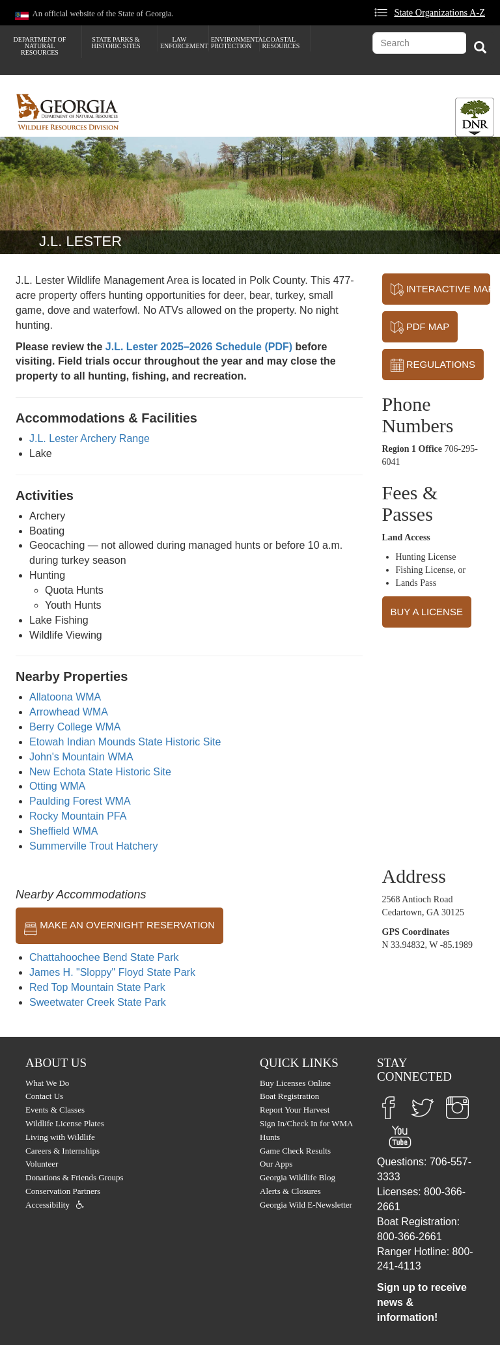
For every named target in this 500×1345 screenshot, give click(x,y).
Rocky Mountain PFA (77, 816)
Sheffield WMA (63, 831)
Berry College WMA (74, 726)
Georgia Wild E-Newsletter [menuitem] (306, 1205)
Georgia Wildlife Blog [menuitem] (297, 1177)
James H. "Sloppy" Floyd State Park (112, 972)
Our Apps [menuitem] (276, 1164)
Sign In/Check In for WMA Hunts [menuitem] (306, 1130)
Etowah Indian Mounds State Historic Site (125, 741)
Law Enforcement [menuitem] (184, 42)
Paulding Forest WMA (80, 801)
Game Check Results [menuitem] (295, 1151)
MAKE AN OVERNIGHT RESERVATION (119, 926)
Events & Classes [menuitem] (55, 1110)
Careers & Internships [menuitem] (62, 1151)
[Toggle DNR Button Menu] (474, 117)
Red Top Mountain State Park (97, 987)
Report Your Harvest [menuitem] (294, 1110)
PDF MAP (420, 327)
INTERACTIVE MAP (440, 289)
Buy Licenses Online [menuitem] (295, 1083)
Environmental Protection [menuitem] (235, 42)
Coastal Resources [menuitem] (281, 42)
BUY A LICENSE (427, 611)
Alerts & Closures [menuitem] (290, 1191)
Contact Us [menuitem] (44, 1096)
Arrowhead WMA (68, 711)
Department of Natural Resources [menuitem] (40, 46)
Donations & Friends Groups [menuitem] (74, 1177)
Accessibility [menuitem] (47, 1205)
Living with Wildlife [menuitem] (60, 1137)
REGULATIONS (433, 365)
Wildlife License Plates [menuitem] (64, 1123)
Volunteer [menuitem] (41, 1164)
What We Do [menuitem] (47, 1083)
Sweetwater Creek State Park (97, 1002)
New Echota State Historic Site (100, 771)
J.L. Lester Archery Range (89, 438)
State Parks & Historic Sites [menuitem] (115, 42)
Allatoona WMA (65, 696)
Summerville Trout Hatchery (93, 846)
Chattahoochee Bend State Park (104, 957)
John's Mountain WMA (81, 756)
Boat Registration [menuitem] (289, 1096)
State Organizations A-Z (439, 12)
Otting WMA (57, 786)
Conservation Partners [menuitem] (62, 1191)
